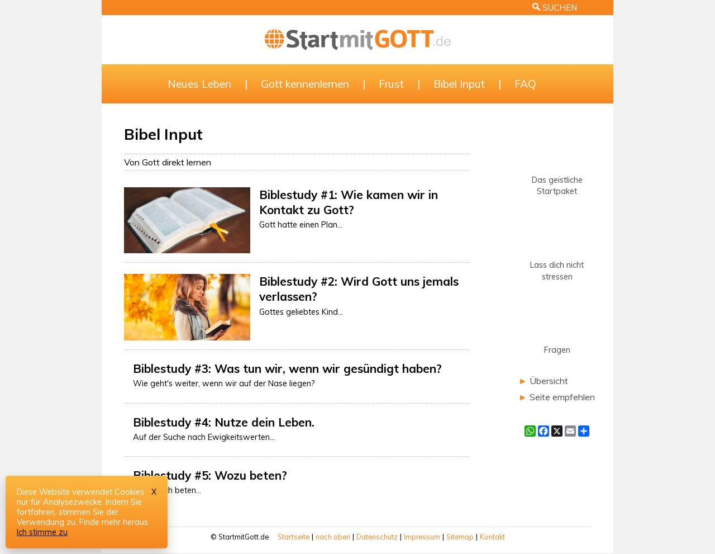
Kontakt (492, 536)
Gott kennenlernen (305, 84)
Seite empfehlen (562, 397)
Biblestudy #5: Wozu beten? (210, 475)
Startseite (293, 536)
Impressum (422, 536)
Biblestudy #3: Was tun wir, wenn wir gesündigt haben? (287, 368)
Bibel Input (459, 84)
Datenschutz (377, 536)
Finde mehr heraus (113, 522)
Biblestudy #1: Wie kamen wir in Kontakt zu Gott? (348, 202)
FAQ (525, 84)
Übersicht (549, 380)
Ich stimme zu (42, 532)
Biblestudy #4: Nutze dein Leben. (223, 422)
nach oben (333, 536)
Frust (391, 84)
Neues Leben (199, 84)
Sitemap (460, 536)
